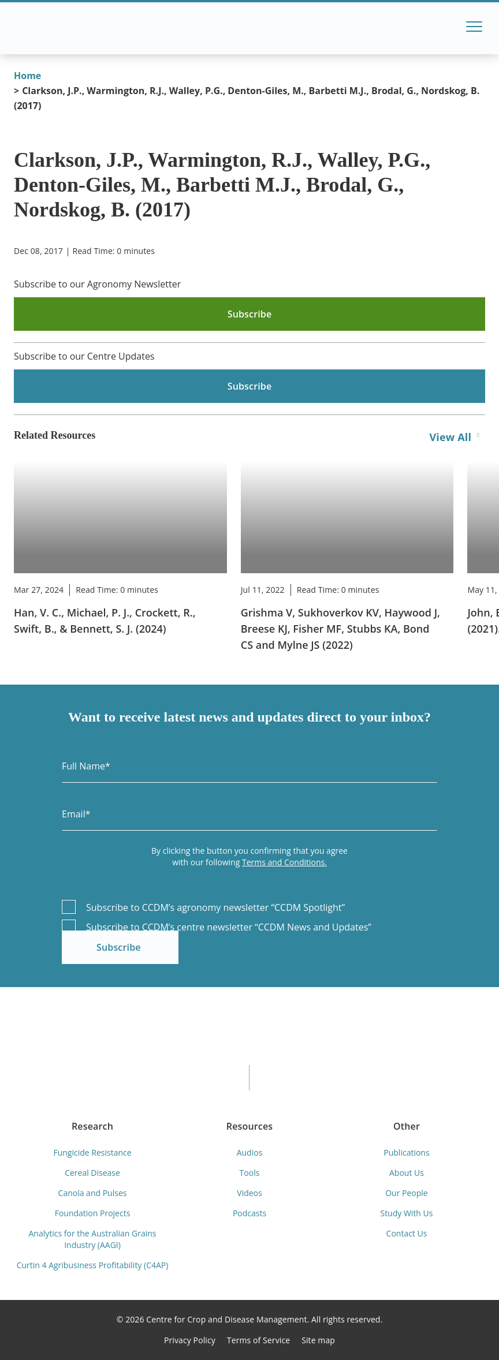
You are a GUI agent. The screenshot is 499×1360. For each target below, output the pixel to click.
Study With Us (406, 1213)
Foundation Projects (93, 1213)
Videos (249, 1192)
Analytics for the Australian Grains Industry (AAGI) (93, 1239)
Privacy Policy (189, 1340)
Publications (406, 1152)
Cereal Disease (92, 1172)
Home (27, 75)
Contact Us (406, 1233)
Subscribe (118, 947)
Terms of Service (258, 1340)
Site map (318, 1340)
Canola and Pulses (92, 1192)
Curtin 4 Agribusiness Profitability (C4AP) (93, 1265)
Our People (406, 1192)
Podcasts (249, 1213)
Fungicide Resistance (92, 1152)
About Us (406, 1172)
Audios (250, 1152)
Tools (250, 1172)
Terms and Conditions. (284, 862)
